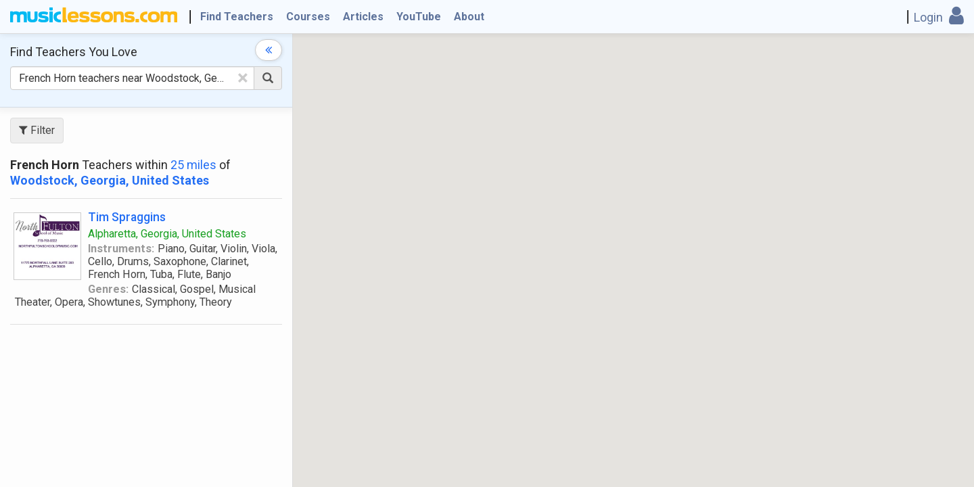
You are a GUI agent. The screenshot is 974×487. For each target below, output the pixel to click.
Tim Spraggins (127, 217)
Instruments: (121, 248)
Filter (37, 130)
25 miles (193, 165)
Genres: (108, 289)
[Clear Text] (242, 77)
